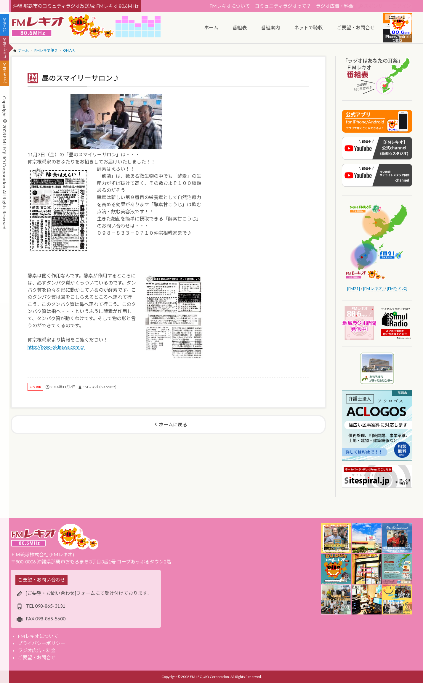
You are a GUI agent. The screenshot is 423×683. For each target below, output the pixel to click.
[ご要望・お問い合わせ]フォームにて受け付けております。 (88, 593)
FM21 (4, 27)
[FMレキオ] (373, 288)
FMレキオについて (229, 6)
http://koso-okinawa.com (53, 347)
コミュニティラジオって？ (283, 6)
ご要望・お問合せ (37, 657)
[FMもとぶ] (397, 288)
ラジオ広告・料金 (335, 6)
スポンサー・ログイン (387, 6)
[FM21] (353, 288)
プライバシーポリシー (41, 643)
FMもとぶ (4, 75)
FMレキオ (4, 50)
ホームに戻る (173, 424)
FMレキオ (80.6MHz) (99, 387)
